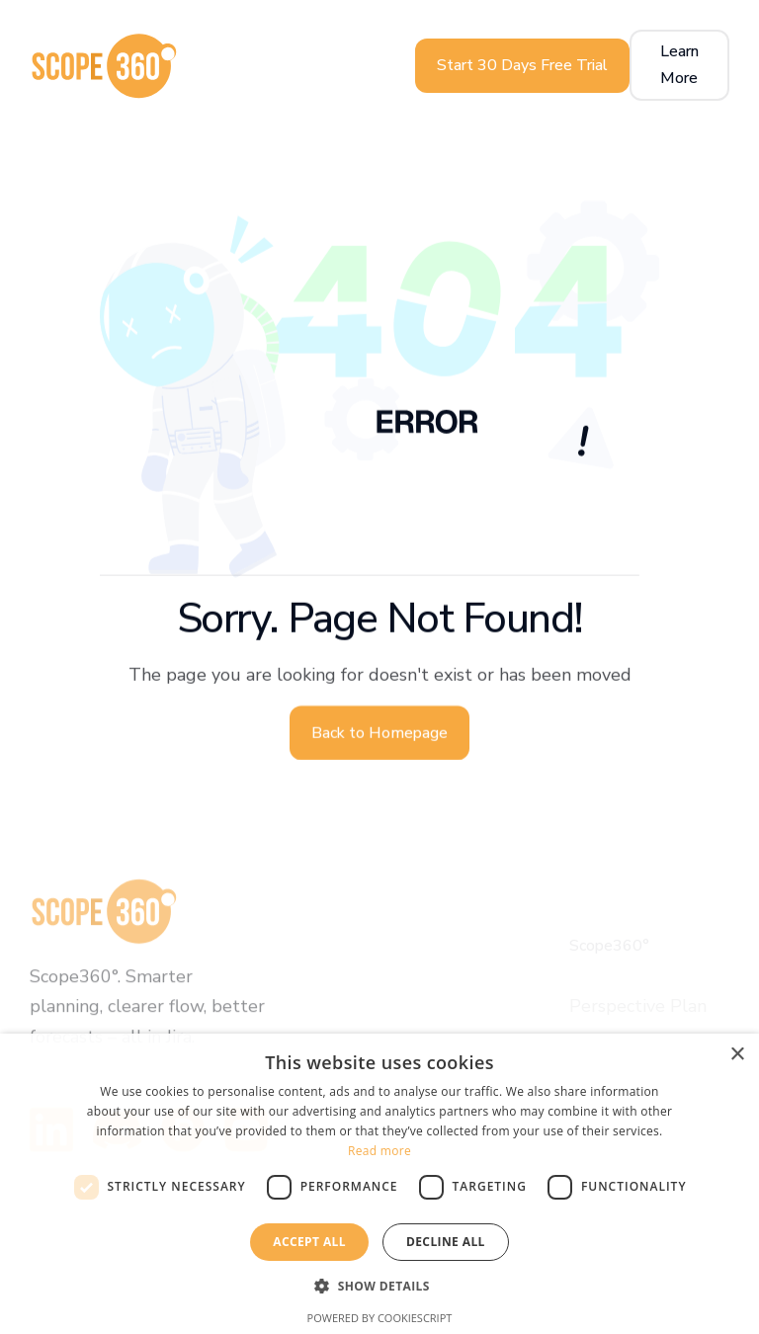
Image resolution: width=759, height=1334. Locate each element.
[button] (379, 1286)
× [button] (736, 1054)
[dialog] (379, 1184)
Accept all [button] (309, 1241)
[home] (104, 66)
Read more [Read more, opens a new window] (379, 1150)
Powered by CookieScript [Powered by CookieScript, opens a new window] (380, 1317)
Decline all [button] (445, 1241)
